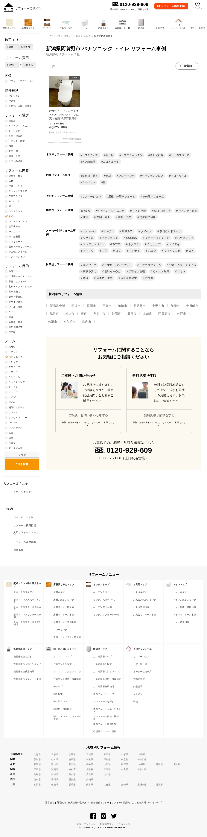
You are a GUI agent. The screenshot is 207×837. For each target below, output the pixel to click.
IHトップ (58, 686)
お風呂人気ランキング (144, 599)
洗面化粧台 (156, 155)
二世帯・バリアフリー (117, 265)
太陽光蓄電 (139, 679)
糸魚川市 (99, 313)
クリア (22, 454)
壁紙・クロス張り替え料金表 (27, 608)
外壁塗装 (137, 686)
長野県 (124, 764)
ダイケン (146, 231)
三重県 (37, 769)
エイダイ (174, 244)
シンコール (89, 231)
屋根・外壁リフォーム (121, 196)
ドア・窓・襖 (140, 664)
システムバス (90, 155)
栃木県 (54, 759)
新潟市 (75, 305)
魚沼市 (52, 321)
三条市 (107, 305)
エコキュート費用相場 (104, 724)
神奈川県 (142, 759)
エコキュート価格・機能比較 (107, 717)
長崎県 (72, 784)
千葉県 (107, 759)
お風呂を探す (140, 592)
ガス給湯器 (89, 161)
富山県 (54, 764)
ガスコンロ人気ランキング (67, 671)
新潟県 (37, 764)
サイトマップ (155, 802)
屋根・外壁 (124, 217)
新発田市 (139, 305)
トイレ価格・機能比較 (184, 607)
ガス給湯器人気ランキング (107, 671)
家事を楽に (89, 271)
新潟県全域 (57, 305)
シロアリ (137, 694)
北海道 (37, 754)
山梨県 (107, 764)
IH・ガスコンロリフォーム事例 (67, 717)
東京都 (124, 759)
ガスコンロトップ (62, 656)
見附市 (54, 313)
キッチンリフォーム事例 (106, 614)
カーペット (89, 182)
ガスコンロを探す (62, 664)
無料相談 (173, 6)
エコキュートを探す (103, 701)
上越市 (147, 313)
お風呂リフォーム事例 (144, 614)
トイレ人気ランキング (184, 599)
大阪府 (89, 769)
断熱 (135, 701)
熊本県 (89, 784)
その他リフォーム (153, 196)
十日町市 (192, 305)
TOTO (116, 244)
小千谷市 (158, 305)
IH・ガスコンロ (180, 155)
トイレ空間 (139, 210)
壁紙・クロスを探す (23, 592)
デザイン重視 (136, 271)
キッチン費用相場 (102, 607)
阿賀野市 (164, 313)
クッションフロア (152, 175)
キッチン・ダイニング (111, 210)
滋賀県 (54, 769)
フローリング (126, 175)
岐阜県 (142, 764)
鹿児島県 (142, 784)
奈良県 (124, 769)
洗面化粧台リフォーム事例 (27, 679)
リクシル (88, 237)
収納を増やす (128, 277)
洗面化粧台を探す (22, 656)
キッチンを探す (101, 592)
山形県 (124, 754)
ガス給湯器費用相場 (103, 686)
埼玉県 (89, 759)
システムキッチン (132, 155)
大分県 (107, 784)
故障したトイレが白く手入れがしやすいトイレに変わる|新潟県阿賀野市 (64, 105)
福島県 (142, 754)
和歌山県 (142, 769)
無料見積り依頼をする (159, 415)
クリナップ (154, 244)
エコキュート (111, 161)
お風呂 (86, 210)
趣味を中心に (112, 271)
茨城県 (37, 759)
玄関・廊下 (103, 217)
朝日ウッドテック (170, 231)
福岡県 (37, 784)
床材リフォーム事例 (63, 614)
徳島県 (37, 779)
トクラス (133, 244)
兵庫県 (107, 769)
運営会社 (49, 802)
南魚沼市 (69, 321)
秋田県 (107, 754)
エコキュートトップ (103, 694)
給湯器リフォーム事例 (104, 731)
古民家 (148, 277)
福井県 (89, 764)
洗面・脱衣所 (161, 210)
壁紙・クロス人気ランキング (27, 600)
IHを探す (58, 694)
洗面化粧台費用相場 (23, 671)
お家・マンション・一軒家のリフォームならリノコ (103, 824)
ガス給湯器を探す (102, 664)
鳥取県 (37, 774)
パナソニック (109, 237)
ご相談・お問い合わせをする (88, 415)
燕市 (84, 313)
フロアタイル (179, 175)
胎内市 (86, 321)
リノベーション (91, 196)
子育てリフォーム (150, 265)
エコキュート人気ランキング (107, 710)
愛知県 (176, 764)
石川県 (72, 764)
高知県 (89, 779)
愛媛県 (72, 779)
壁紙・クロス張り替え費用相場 (27, 623)
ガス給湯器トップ (102, 656)
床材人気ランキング (63, 599)
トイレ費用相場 (181, 622)
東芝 (191, 250)
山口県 (107, 774)
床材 (108, 175)
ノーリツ (88, 250)
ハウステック (185, 237)
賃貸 (85, 277)
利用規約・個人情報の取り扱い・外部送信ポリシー (83, 802)
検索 (22, 464)
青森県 (54, 754)
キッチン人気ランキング (106, 599)
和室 (85, 217)
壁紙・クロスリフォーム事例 (27, 615)
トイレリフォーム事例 (184, 614)
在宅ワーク (89, 265)
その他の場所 (147, 217)
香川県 (54, 779)
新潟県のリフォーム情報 (63, 54)
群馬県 (72, 759)
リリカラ (127, 231)
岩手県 (72, 754)
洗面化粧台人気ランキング (27, 664)
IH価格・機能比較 (62, 709)
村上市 (69, 313)
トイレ (110, 155)
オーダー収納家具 (142, 671)
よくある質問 (139, 802)
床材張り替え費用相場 (64, 622)
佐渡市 (181, 313)
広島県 (89, 774)
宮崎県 (124, 784)
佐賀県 (54, 784)
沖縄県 (159, 784)
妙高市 (116, 313)
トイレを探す (180, 592)
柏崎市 (122, 305)
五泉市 (132, 313)
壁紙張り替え (90, 175)
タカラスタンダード (156, 237)
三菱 (104, 250)
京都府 (72, 769)
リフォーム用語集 (121, 802)
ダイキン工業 (171, 250)
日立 (118, 250)
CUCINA (131, 237)
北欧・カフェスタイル (182, 265)
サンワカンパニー (93, 244)
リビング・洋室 (187, 210)
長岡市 (91, 305)
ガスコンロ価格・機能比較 (67, 679)
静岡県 (159, 764)
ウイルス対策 (160, 271)
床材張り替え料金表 (63, 607)
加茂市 (175, 305)
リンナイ (134, 250)
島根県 (54, 774)
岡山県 (72, 774)
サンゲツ (108, 231)
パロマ (151, 250)
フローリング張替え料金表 (67, 637)
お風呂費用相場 (141, 607)
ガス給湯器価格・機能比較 (107, 679)
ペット (181, 271)
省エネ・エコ (104, 277)
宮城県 (89, 754)
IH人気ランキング (62, 701)
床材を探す (59, 592)
